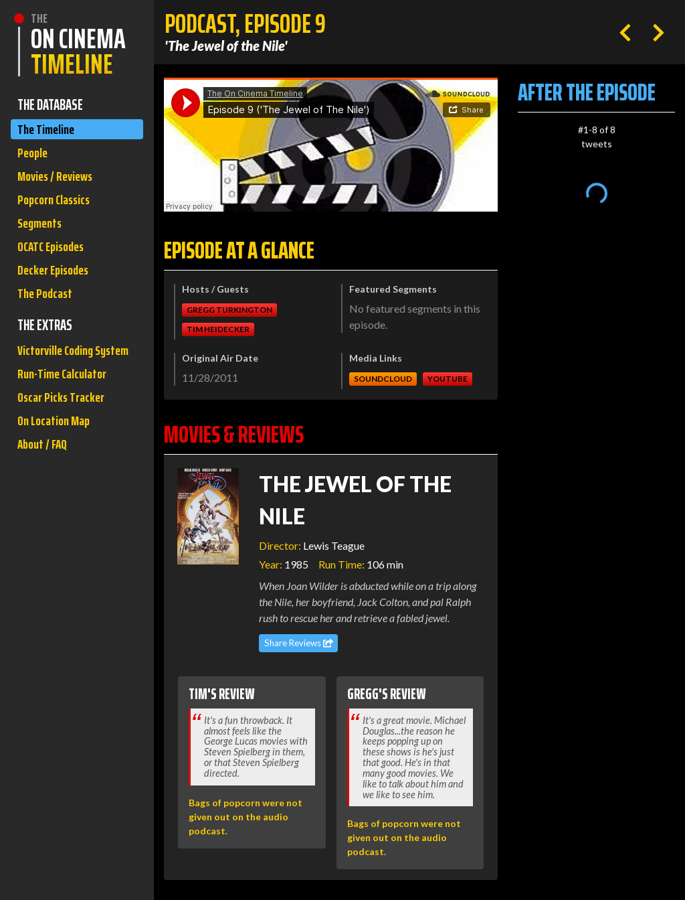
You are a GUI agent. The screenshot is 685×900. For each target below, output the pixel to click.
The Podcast (46, 308)
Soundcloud (383, 379)
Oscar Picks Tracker (63, 440)
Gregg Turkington (229, 310)
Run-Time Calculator (65, 415)
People (33, 156)
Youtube (447, 379)
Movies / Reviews (58, 181)
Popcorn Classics (56, 207)
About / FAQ (44, 491)
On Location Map (56, 466)
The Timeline (47, 130)
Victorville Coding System (58, 378)
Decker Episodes (56, 283)
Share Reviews (298, 643)
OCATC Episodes (54, 257)
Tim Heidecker (218, 329)
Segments (41, 232)
